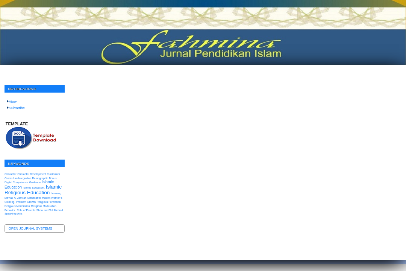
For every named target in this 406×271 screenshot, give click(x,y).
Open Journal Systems (31, 228)
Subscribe (17, 108)
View (13, 101)
